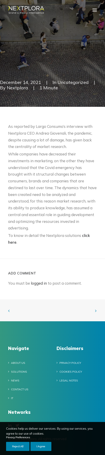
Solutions (19, 371)
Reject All (17, 449)
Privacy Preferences (18, 440)
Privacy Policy (70, 362)
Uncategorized (73, 82)
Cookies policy (70, 371)
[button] (94, 10)
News (15, 380)
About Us (18, 362)
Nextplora (17, 88)
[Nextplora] (26, 10)
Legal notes (68, 380)
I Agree (41, 449)
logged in (39, 283)
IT (12, 398)
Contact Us (19, 389)
